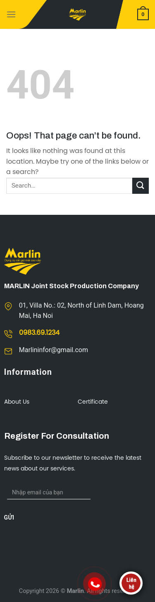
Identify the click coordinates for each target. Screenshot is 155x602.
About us (16, 402)
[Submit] (140, 186)
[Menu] (11, 14)
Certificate (93, 402)
